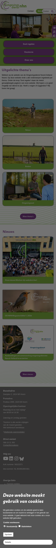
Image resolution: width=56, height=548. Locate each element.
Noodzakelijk (10, 526)
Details (8, 542)
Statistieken (25, 526)
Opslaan (8, 534)
